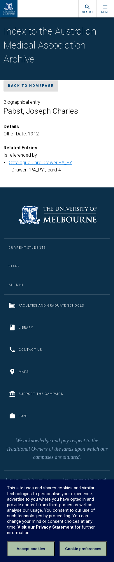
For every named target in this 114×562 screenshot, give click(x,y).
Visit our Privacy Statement (45, 527)
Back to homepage (31, 86)
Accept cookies (31, 549)
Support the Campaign (36, 393)
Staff (14, 266)
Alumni (16, 285)
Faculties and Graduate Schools (46, 305)
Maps (19, 371)
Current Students (27, 247)
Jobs (18, 415)
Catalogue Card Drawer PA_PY (40, 162)
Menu (105, 9)
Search (87, 9)
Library (21, 327)
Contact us (25, 349)
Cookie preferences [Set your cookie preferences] (83, 549)
